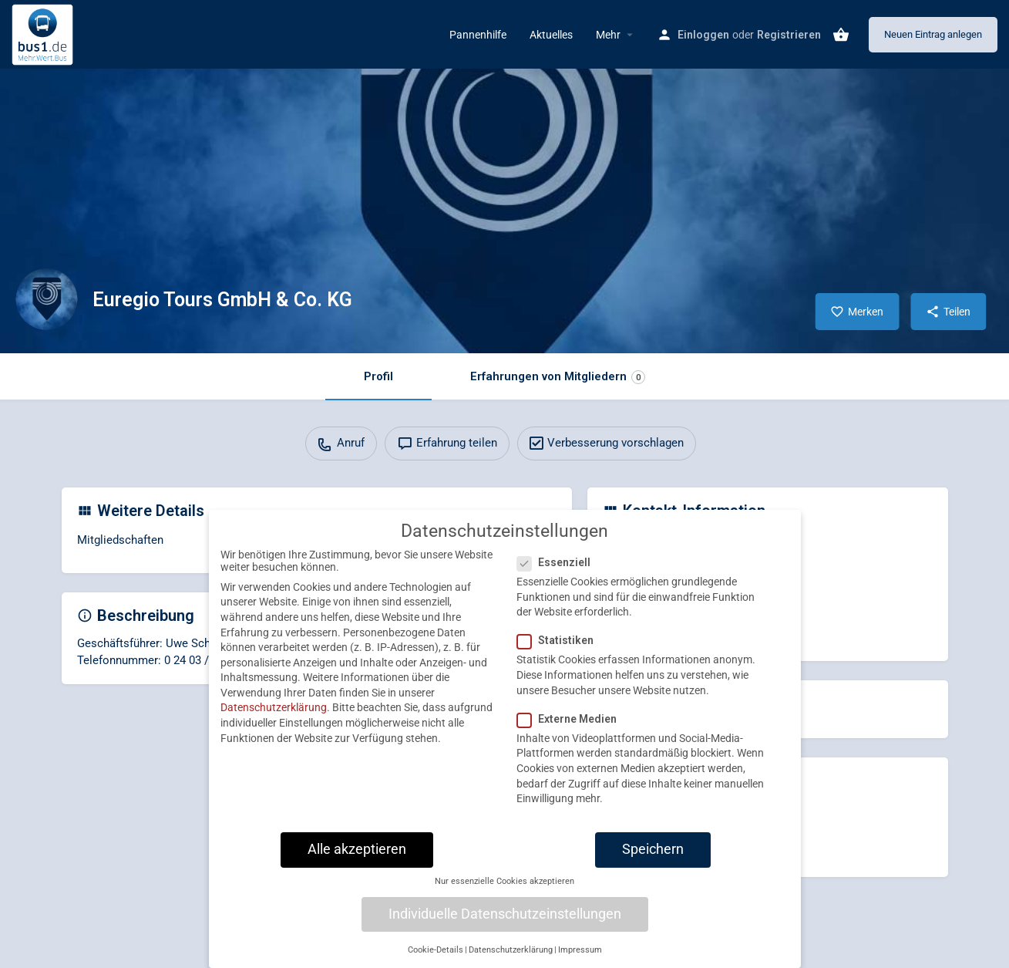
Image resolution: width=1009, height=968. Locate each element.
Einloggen (703, 35)
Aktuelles (551, 35)
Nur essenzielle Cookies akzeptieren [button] (504, 894)
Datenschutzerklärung (273, 721)
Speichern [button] (653, 862)
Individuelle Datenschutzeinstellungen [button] (504, 927)
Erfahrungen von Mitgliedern (557, 376)
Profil (378, 376)
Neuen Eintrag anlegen (933, 34)
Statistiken (560, 654)
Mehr (608, 35)
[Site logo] (44, 33)
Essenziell (558, 575)
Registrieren (789, 35)
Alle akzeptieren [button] (357, 862)
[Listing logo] (46, 299)
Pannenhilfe (477, 35)
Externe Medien (571, 732)
